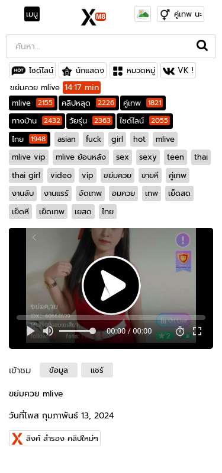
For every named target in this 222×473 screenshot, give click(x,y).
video (61, 175)
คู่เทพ (143, 103)
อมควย (123, 193)
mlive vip (29, 157)
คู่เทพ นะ (188, 14)
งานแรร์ (56, 193)
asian (66, 139)
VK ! (186, 70)
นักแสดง (90, 70)
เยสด (83, 211)
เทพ (151, 193)
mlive (33, 103)
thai (201, 157)
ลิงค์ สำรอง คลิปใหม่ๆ (62, 438)
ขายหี (150, 175)
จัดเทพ (90, 193)
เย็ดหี (20, 211)
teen (175, 157)
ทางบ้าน (37, 120)
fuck (93, 139)
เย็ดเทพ (52, 211)
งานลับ (23, 193)
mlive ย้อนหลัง (81, 157)
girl (117, 139)
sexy (148, 157)
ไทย (29, 139)
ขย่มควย (117, 175)
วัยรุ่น (90, 120)
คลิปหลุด (89, 103)
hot (139, 139)
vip (88, 175)
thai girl (26, 175)
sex (122, 157)
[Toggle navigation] (35, 14)
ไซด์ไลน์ (41, 70)
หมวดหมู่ (141, 70)
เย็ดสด (179, 193)
